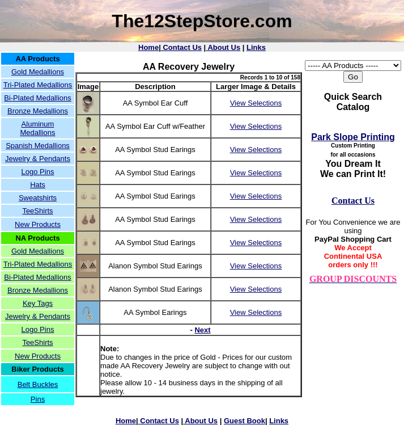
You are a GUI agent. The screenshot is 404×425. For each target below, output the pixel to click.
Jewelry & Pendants (37, 158)
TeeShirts (37, 211)
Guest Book (244, 420)
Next (202, 330)
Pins (38, 399)
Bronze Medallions (37, 111)
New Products (38, 224)
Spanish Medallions (38, 145)
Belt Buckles (38, 384)
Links (256, 47)
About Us (223, 47)
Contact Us (181, 47)
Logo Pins (38, 171)
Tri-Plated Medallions (38, 85)
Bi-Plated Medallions (37, 98)
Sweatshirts (38, 197)
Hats (37, 184)
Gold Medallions (37, 72)
